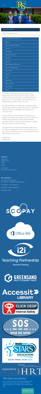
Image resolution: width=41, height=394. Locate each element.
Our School (9, 33)
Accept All (27, 391)
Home (3, 33)
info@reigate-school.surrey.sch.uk (9, 169)
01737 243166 (4, 168)
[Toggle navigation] (4, 5)
